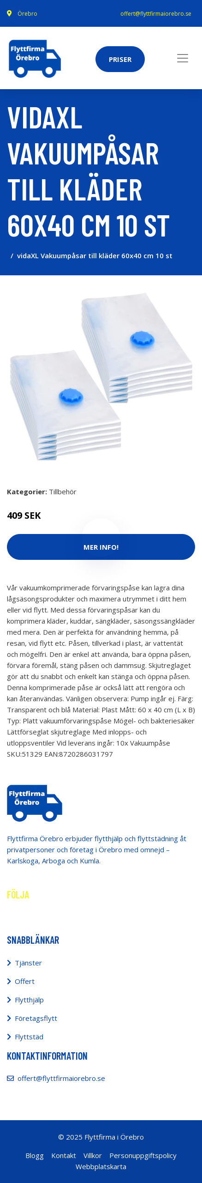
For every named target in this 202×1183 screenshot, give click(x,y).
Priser (120, 59)
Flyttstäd (29, 1036)
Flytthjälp (29, 999)
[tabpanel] (101, 377)
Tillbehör (63, 491)
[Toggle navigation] (182, 58)
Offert (25, 981)
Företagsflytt (36, 1018)
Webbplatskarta (101, 1166)
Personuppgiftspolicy (143, 1155)
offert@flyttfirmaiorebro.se (155, 14)
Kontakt (63, 1155)
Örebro (27, 14)
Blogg (34, 1155)
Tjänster (28, 962)
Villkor (92, 1155)
